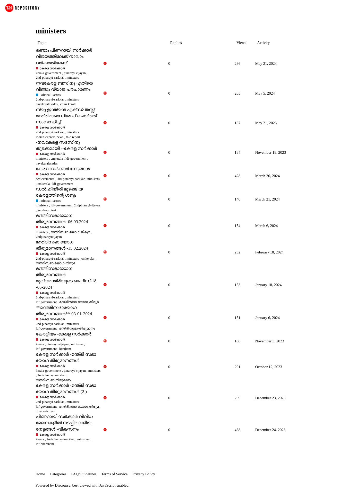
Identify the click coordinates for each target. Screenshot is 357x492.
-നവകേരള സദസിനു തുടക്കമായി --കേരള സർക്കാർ (66, 145)
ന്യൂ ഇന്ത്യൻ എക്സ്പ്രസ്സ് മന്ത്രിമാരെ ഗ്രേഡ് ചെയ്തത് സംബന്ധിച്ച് (66, 115)
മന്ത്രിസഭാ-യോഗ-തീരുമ (70, 232)
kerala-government (48, 73)
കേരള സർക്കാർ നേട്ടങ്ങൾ (63, 168)
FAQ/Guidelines (83, 474)
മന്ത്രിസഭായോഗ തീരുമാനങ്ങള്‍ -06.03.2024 (62, 218)
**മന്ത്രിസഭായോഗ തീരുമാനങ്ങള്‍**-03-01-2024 (64, 310)
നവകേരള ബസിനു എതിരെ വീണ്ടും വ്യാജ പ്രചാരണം (64, 86)
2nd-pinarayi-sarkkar (50, 99)
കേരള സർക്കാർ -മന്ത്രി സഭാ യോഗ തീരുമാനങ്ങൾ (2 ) (66, 388)
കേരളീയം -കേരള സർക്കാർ (63, 334)
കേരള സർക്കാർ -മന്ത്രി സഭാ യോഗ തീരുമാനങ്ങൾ (66, 357)
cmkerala (57, 158)
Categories (58, 474)
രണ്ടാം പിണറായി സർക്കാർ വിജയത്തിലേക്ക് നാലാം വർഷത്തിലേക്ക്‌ (64, 56)
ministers (72, 99)
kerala (40, 344)
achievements (45, 179)
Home (40, 474)
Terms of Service (114, 474)
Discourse (62, 485)
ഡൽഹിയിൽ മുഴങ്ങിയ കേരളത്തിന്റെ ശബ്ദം (59, 192)
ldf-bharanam (45, 444)
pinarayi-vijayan (75, 73)
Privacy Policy (143, 474)
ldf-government (75, 158)
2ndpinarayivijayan (87, 205)
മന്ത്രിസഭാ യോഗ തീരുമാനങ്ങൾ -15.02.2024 (62, 245)
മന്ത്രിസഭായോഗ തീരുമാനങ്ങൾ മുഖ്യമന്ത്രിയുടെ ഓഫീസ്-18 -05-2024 (66, 277)
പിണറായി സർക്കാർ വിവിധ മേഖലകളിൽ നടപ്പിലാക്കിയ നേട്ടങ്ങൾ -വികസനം (64, 422)
